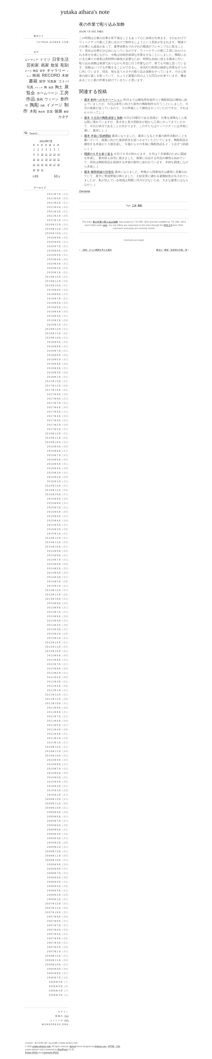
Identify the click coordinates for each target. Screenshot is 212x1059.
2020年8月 (54, 242)
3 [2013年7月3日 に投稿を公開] (42, 149)
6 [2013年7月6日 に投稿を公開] (54, 149)
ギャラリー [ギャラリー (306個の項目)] (56, 70)
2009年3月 (54, 838)
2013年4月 (54, 625)
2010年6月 (54, 773)
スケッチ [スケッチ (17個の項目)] (38, 87)
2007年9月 (54, 917)
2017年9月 (54, 394)
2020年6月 (54, 251)
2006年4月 (56, 991)
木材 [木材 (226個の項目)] (65, 76)
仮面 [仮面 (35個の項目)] (50, 87)
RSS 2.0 (168, 225)
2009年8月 (54, 816)
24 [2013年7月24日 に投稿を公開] (42, 165)
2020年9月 (54, 238)
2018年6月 (54, 355)
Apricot (72, 1046)
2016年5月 (54, 464)
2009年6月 (54, 825)
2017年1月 (54, 429)
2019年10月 (53, 285)
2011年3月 (54, 734)
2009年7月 (54, 821)
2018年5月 (54, 359)
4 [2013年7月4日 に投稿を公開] (46, 149)
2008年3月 (54, 890)
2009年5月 (54, 830)
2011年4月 (54, 729)
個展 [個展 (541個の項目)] (58, 111)
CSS (118, 1046)
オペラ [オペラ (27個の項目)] (28, 71)
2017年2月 (54, 425)
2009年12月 (53, 799)
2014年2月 (54, 581)
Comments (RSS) (50, 1053)
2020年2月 (54, 268)
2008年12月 (53, 851)
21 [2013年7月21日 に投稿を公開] (58, 160)
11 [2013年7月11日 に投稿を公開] (46, 154)
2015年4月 (54, 520)
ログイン (63, 1011)
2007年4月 (54, 938)
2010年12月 (53, 747)
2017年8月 (54, 399)
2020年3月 (54, 264)
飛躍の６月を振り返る (98, 153)
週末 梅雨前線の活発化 (99, 171)
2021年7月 (54, 194)
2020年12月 (53, 224)
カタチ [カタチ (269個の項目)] (63, 117)
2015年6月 (54, 512)
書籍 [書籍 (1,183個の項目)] (33, 81)
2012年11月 (53, 647)
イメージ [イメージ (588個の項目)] (54, 105)
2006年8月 (54, 973)
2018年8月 (54, 346)
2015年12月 (53, 486)
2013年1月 (54, 638)
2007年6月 (54, 930)
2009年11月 (53, 803)
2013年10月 (53, 599)
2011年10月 (53, 703)
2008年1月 (54, 899)
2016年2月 (54, 477)
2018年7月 (54, 351)
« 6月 (36, 176)
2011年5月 (54, 725)
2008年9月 (54, 864)
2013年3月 (54, 629)
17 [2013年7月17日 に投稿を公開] (42, 160)
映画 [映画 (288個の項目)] (36, 75)
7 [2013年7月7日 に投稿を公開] (58, 149)
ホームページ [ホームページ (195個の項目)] (47, 93)
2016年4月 (54, 468)
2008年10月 (53, 860)
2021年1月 (54, 220)
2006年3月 (56, 995)
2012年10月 (53, 651)
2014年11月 (53, 542)
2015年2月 (54, 529)
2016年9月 (54, 446)
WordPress (62, 1049)
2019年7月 (54, 298)
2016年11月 (53, 438)
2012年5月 (54, 673)
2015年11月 (53, 490)
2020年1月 (54, 272)
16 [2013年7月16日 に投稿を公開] (38, 160)
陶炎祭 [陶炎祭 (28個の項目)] (41, 111)
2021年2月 (54, 216)
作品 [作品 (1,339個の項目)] (30, 98)
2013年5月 (54, 621)
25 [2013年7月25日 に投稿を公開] (46, 165)
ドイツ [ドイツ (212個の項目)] (45, 60)
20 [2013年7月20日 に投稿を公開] (54, 160)
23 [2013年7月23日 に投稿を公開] (38, 165)
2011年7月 (54, 716)
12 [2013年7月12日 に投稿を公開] (50, 154)
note (105, 225)
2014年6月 (54, 564)
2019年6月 (54, 303)
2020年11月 (53, 229)
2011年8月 (54, 712)
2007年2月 (54, 947)
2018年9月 (54, 342)
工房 (134, 205)
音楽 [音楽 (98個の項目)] (50, 111)
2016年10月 (53, 442)
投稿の (62, 1016)
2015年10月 (53, 494)
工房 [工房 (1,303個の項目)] (64, 92)
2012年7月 (54, 664)
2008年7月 (54, 873)
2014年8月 (54, 555)
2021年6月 (54, 198)
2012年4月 (54, 677)
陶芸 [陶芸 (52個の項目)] (35, 70)
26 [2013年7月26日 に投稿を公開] (50, 165)
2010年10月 (53, 756)
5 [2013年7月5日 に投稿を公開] (50, 149)
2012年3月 (54, 682)
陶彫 (140, 205)
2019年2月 (54, 320)
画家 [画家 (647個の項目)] (45, 65)
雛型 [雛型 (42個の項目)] (66, 111)
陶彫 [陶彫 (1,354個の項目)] (34, 104)
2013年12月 (53, 590)
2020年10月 (53, 233)
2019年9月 (54, 290)
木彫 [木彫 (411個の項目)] (33, 111)
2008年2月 (54, 895)
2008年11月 (53, 856)
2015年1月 (54, 534)
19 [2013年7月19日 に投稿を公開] (50, 160)
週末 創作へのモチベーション (103, 99)
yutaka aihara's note (85, 11)
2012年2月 (54, 686)
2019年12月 (53, 277)
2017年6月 (54, 407)
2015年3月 (54, 525)
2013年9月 (54, 603)
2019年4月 (54, 312)
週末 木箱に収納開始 (97, 135)
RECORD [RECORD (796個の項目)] (51, 75)
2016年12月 (53, 433)
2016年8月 (54, 451)
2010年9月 (54, 760)
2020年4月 (54, 259)
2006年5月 (56, 986)
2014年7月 (54, 560)
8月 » (57, 176)
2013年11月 (53, 594)
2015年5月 (54, 516)
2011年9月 (54, 708)
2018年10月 (53, 338)
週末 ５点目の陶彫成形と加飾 (103, 117)
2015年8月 (54, 503)
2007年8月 (54, 921)
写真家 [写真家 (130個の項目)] (52, 81)
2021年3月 (54, 211)
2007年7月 (54, 925)
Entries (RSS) (31, 1053)
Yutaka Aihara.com (53, 42)
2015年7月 (54, 507)
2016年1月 (54, 481)
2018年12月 (53, 329)
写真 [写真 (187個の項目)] (30, 87)
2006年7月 (54, 978)
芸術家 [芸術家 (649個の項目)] (32, 65)
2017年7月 (54, 403)
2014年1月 (54, 586)
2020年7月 (54, 246)
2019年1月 (54, 325)
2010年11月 (53, 751)
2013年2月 (54, 634)
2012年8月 (54, 660)
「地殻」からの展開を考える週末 (96, 250)
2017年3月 (54, 420)
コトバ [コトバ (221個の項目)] (63, 81)
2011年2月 (54, 738)
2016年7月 (54, 455)
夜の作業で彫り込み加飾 (105, 222)
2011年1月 (54, 742)
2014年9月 (54, 551)
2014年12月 (53, 538)
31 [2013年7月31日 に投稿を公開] (42, 170)
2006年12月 (53, 956)
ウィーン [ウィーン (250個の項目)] (52, 99)
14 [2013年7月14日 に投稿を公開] (58, 154)
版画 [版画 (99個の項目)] (40, 99)
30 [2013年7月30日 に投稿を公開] (38, 170)
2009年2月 (54, 843)
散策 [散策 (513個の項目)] (55, 65)
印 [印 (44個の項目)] (26, 105)
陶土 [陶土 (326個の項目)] (59, 87)
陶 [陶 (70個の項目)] (45, 87)
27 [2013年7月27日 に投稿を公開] (54, 165)
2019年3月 (54, 316)
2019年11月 (53, 281)
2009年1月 (54, 847)
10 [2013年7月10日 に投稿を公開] (42, 154)
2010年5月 (54, 777)
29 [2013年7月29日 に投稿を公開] (34, 170)
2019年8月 (54, 294)
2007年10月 (53, 912)
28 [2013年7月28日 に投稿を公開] (58, 165)
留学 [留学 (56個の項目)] (42, 70)
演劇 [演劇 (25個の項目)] (42, 105)
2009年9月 (54, 812)
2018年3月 (54, 368)
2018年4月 (54, 364)
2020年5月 (54, 255)
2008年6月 (54, 877)
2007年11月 (53, 908)
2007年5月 (54, 934)
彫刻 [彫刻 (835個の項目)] (64, 65)
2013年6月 (54, 616)
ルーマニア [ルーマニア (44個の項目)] (31, 59)
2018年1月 (54, 377)
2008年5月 (54, 882)
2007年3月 (54, 943)
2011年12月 (53, 695)
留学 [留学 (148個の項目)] (42, 81)
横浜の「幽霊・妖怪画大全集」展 (171, 250)
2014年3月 (54, 577)
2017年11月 (53, 386)
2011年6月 (54, 721)
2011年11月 (53, 699)
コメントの (59, 1020)
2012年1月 (54, 690)
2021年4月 (54, 207)
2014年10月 (53, 547)
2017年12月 (53, 381)
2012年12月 (53, 642)
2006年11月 (53, 960)
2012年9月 (54, 655)
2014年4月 (54, 573)
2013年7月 (54, 612)
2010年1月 (54, 795)
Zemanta (84, 191)
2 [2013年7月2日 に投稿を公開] (38, 149)
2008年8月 (54, 869)
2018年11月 (53, 333)
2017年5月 (54, 412)
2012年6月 (54, 668)
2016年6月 (54, 460)
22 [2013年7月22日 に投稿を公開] (34, 165)
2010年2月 (54, 790)
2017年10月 (53, 390)
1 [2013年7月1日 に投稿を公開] (34, 149)
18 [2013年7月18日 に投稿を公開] (46, 160)
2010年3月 (54, 786)
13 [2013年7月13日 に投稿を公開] (54, 154)
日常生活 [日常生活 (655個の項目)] (60, 59)
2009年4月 (54, 834)
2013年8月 (54, 608)
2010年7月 (54, 769)
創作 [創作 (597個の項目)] (64, 99)
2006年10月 (53, 964)
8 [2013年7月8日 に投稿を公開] (34, 154)
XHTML (111, 1046)
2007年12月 (53, 904)
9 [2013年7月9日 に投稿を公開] (38, 154)
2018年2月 (54, 372)
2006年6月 (56, 982)
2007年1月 (54, 951)
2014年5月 (54, 568)
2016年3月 (54, 473)
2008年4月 (54, 886)
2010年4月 (54, 782)
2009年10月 (53, 808)
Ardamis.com (100, 1046)
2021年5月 (54, 203)
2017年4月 (54, 416)
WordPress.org (55, 1024)
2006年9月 (54, 969)
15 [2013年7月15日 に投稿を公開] (34, 160)
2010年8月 (54, 764)
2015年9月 (54, 499)
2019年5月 (54, 307)
